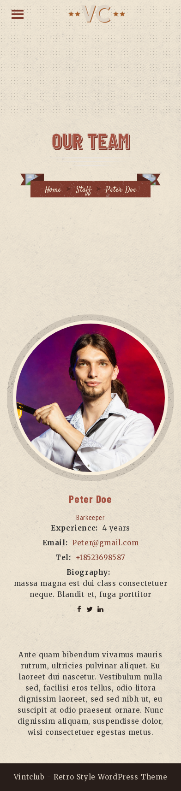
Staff (83, 190)
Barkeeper (90, 517)
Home (53, 190)
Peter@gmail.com (105, 542)
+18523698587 (101, 557)
